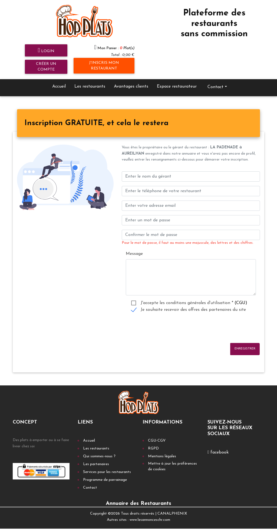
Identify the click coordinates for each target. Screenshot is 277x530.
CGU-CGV (157, 436)
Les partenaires (96, 459)
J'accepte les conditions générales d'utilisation (194, 297)
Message (134, 248)
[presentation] (163, 322)
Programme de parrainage (105, 475)
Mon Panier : (115, 43)
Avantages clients (131, 81)
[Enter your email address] (191, 200)
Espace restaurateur (177, 81)
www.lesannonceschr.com (150, 514)
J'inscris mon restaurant (104, 60)
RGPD (153, 443)
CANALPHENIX (172, 508)
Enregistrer (245, 343)
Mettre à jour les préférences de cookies (172, 461)
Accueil (59, 81)
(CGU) (241, 297)
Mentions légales (162, 451)
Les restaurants (89, 81)
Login (46, 45)
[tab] (96, 118)
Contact (215, 81)
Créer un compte (46, 61)
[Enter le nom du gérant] (191, 171)
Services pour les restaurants (107, 467)
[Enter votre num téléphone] (191, 186)
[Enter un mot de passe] (191, 215)
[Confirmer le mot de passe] (191, 230)
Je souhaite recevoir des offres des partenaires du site (193, 304)
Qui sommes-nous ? (99, 451)
